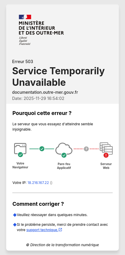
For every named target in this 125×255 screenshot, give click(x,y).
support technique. (44, 230)
